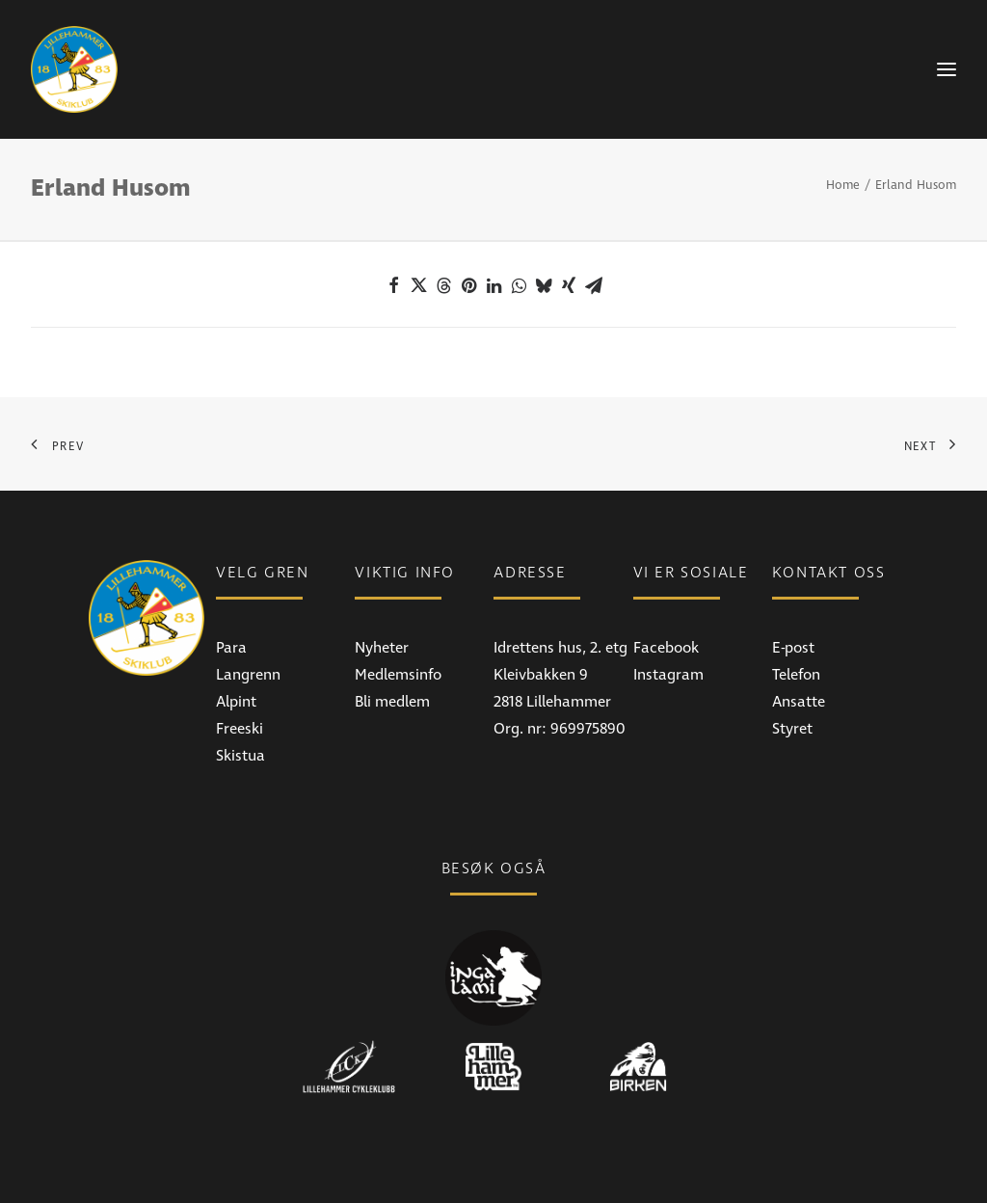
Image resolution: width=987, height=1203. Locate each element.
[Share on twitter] (418, 285)
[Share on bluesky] (543, 285)
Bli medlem (392, 701)
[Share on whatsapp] (518, 285)
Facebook (666, 647)
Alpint (236, 701)
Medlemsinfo (398, 674)
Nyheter (382, 647)
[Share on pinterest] (468, 285)
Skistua (240, 755)
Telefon (796, 674)
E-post (793, 647)
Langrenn (248, 674)
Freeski (239, 728)
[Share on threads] (443, 285)
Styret (792, 728)
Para (231, 647)
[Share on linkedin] (493, 285)
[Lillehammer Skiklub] (74, 69)
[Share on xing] (568, 285)
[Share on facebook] (393, 285)
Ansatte (798, 701)
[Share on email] (593, 285)
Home (843, 185)
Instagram (668, 674)
